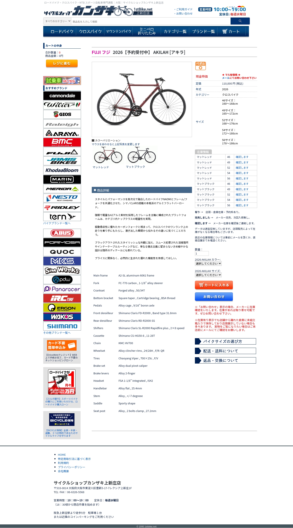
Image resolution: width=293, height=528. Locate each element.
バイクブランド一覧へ (57, 223)
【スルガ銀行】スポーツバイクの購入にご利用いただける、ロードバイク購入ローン (61, 401)
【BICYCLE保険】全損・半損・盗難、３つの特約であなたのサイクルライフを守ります (61, 432)
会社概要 (63, 471)
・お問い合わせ (183, 13)
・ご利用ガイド (183, 9)
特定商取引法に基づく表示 (74, 459)
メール (226, 77)
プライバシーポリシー (71, 467)
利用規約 (63, 463)
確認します (242, 157)
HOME (62, 455)
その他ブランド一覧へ (57, 333)
